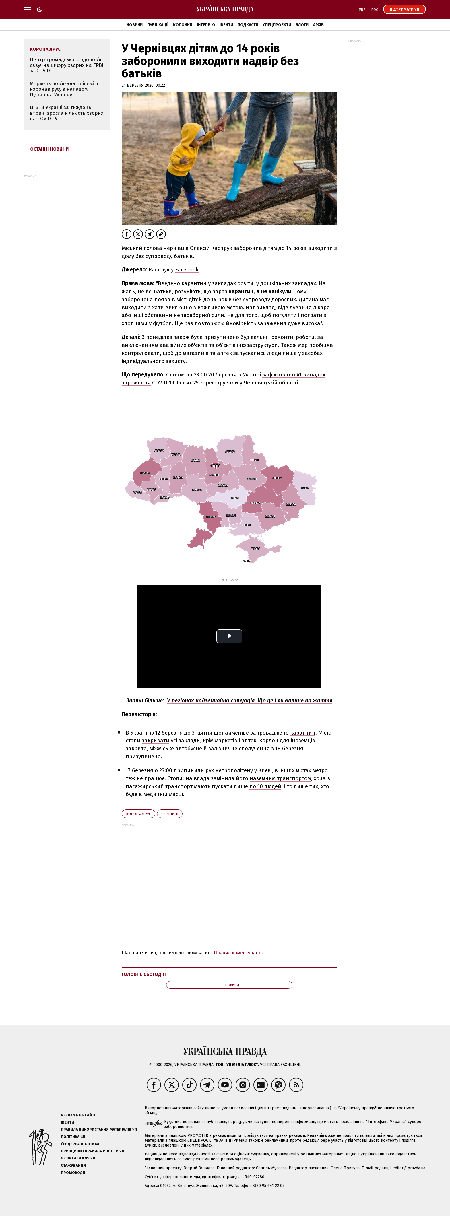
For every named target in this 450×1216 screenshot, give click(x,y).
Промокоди (73, 1172)
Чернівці (169, 814)
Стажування (73, 1165)
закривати (155, 740)
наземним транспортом (280, 778)
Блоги (302, 24)
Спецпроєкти (277, 24)
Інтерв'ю (206, 24)
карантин (302, 732)
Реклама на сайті (78, 1115)
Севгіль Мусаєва (271, 1168)
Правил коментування (239, 952)
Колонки (182, 24)
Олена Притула (345, 1168)
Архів (318, 24)
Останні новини (49, 149)
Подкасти (248, 24)
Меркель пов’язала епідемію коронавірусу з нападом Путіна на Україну (64, 89)
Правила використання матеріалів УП (99, 1129)
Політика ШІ (73, 1137)
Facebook (187, 269)
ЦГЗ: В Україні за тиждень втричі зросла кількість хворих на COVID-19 (66, 113)
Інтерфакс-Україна (386, 1121)
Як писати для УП (78, 1158)
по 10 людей (265, 786)
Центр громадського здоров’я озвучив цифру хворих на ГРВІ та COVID (66, 65)
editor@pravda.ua (409, 1168)
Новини (135, 24)
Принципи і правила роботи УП (92, 1151)
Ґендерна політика (80, 1144)
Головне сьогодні (144, 974)
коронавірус (138, 814)
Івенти (226, 24)
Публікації (157, 24)
